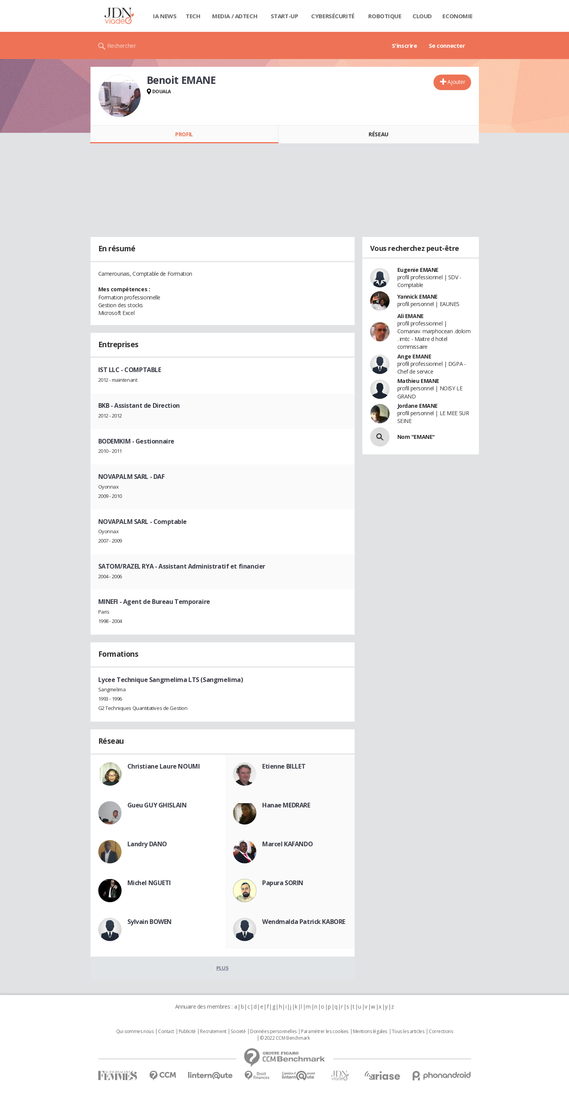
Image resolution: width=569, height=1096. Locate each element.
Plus (222, 967)
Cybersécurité (333, 16)
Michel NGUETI (149, 883)
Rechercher (121, 45)
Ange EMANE (414, 356)
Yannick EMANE (417, 296)
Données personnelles (273, 1031)
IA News (164, 16)
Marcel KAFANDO (287, 844)
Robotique (384, 16)
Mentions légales (370, 1031)
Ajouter (456, 81)
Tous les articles (408, 1031)
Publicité (187, 1031)
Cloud (422, 16)
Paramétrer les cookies (324, 1031)
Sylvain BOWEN (149, 921)
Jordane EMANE (417, 405)
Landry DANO (147, 844)
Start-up (284, 16)
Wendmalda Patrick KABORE (303, 921)
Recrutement (213, 1031)
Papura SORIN (282, 883)
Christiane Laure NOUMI (163, 766)
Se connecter (447, 45)
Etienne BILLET (283, 766)
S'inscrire (404, 45)
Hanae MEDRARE (286, 805)
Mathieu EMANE (418, 380)
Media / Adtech (234, 16)
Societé (238, 1031)
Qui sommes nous (135, 1031)
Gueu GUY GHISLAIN (157, 805)
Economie (457, 16)
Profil (184, 134)
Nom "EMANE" (416, 436)
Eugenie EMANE (418, 269)
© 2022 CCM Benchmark (285, 1038)
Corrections (441, 1031)
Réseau (378, 134)
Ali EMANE (410, 316)
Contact (166, 1031)
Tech (193, 16)
